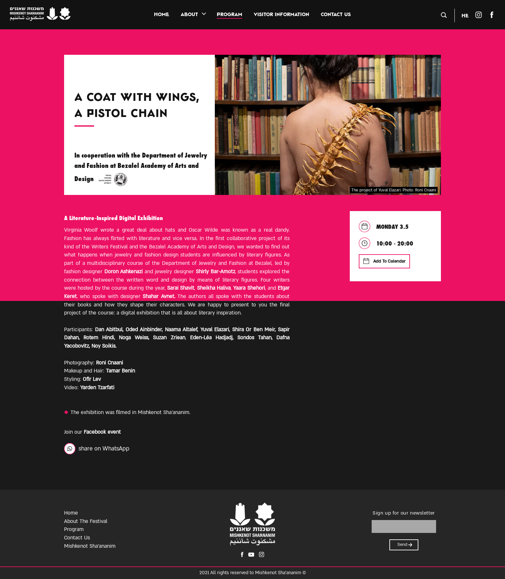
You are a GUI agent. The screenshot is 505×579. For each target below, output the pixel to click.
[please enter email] (404, 526)
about (189, 14)
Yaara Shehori (249, 288)
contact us (336, 14)
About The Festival (85, 521)
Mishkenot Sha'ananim (90, 546)
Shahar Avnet (158, 296)
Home (161, 14)
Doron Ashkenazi (123, 271)
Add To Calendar (384, 261)
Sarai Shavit (180, 288)
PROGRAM (229, 14)
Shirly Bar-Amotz (215, 271)
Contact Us (77, 537)
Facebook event (102, 432)
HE (465, 15)
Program (74, 529)
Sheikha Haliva (214, 288)
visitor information (281, 14)
